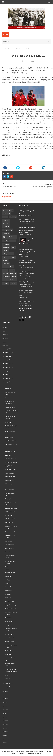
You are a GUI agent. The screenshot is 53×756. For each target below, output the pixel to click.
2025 (4, 331)
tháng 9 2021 (8, 360)
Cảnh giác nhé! (8, 541)
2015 (4, 709)
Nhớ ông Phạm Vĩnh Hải (9, 241)
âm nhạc (6, 280)
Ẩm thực (14, 283)
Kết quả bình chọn (9, 489)
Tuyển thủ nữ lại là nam (10, 440)
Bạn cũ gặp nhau (9, 580)
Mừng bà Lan (8, 455)
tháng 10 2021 (8, 356)
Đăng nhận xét (6, 197)
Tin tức (5, 257)
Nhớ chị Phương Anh (10, 473)
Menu (5, 34)
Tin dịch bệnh (8, 385)
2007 (4, 739)
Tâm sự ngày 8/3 (9, 621)
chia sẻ (5, 270)
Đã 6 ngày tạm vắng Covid (11, 444)
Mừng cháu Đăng (9, 466)
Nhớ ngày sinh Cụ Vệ (10, 519)
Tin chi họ (7, 398)
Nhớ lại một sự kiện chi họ (11, 462)
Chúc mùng (6, 220)
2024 (4, 334)
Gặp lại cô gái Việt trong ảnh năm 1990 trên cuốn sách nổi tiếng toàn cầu (27, 230)
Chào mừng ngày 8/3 (10, 601)
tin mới (14, 276)
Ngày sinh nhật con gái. (10, 458)
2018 (4, 698)
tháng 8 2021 (8, 363)
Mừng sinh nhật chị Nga (10, 605)
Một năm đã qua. (9, 552)
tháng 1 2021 (8, 687)
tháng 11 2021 (8, 352)
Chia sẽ (5, 217)
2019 (4, 695)
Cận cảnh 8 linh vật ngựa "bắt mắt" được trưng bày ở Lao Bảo (27, 262)
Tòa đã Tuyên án (9, 522)
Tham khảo (6, 247)
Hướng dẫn (6, 233)
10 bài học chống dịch (10, 476)
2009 (4, 731)
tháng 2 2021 (8, 683)
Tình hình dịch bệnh (9, 515)
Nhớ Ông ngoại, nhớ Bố (10, 511)
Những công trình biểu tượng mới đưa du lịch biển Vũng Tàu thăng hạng (26, 273)
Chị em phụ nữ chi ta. (10, 625)
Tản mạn (6, 267)
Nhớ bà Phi (7, 678)
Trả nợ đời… (8, 594)
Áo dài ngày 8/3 (8, 590)
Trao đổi (13, 257)
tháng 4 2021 (8, 378)
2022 (4, 342)
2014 (4, 713)
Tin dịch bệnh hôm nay (10, 469)
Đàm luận (14, 280)
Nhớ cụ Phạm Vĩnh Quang (8, 237)
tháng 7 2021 (8, 367)
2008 (4, 735)
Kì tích (6, 675)
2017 (4, 702)
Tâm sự (6, 260)
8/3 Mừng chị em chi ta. (10, 608)
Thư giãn (6, 250)
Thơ (14, 247)
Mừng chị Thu (8, 388)
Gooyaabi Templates (34, 753)
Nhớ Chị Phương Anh (9, 186)
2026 (4, 327)
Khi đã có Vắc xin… (9, 587)
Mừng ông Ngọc (8, 499)
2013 (4, 717)
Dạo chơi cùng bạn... (9, 480)
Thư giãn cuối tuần (8, 254)
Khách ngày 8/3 (8, 617)
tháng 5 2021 (8, 374)
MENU (49, 2)
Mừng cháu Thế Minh (10, 451)
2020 (4, 691)
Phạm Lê (6, 174)
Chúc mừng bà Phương (10, 572)
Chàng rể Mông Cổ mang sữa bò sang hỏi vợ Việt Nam (26, 292)
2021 (4, 345)
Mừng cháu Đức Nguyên (11, 508)
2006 (4, 742)
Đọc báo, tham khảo (10, 544)
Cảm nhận (6, 226)
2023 (4, 338)
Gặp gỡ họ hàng (8, 230)
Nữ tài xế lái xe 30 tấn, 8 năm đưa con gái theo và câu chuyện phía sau (27, 252)
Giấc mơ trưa (8, 576)
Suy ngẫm (6, 244)
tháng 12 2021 (8, 349)
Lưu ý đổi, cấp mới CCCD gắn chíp (42, 187)
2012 (4, 720)
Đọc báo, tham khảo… (10, 638)
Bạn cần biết (7, 213)
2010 (4, 728)
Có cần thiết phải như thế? (11, 448)
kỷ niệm (6, 273)
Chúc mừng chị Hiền (9, 641)
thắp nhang (6, 276)
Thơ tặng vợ (7, 597)
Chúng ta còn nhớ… (9, 548)
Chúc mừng (6, 223)
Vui (12, 267)
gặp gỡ (12, 270)
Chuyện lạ (13, 217)
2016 (4, 706)
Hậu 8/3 (7, 583)
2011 (4, 724)
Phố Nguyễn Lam (9, 437)
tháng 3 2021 (8, 382)
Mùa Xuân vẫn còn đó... (10, 532)
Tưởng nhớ (6, 263)
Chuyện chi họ (8, 650)
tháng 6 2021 (8, 371)
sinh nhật (13, 273)
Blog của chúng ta (8, 210)
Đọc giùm (6, 283)
